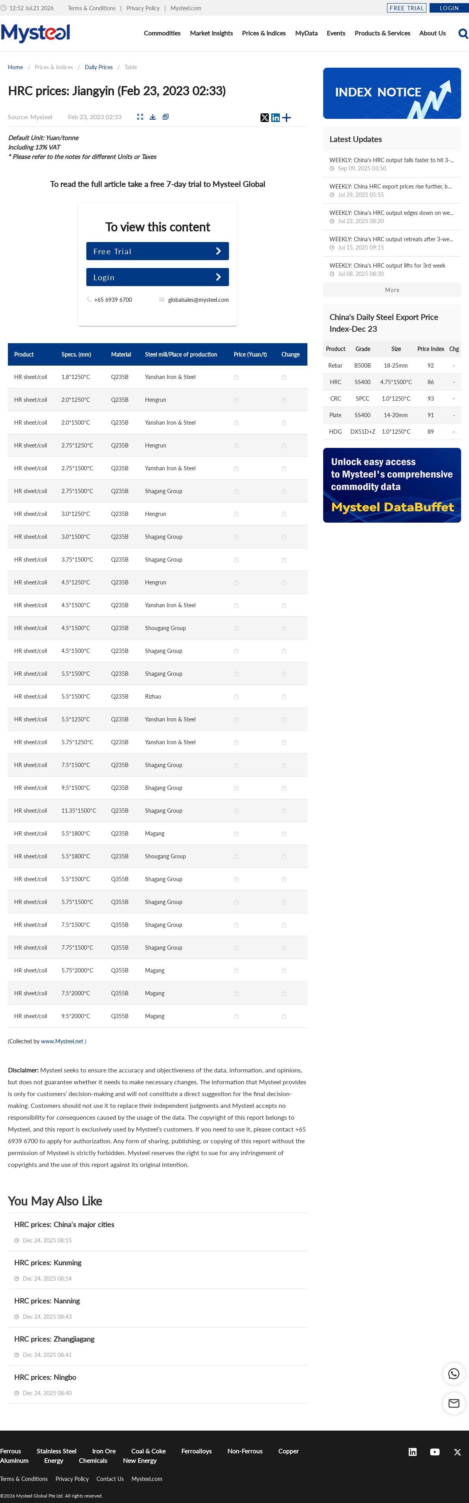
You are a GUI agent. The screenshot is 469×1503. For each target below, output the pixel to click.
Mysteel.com (186, 8)
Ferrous (10, 1451)
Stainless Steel (56, 1451)
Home (15, 67)
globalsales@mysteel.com (198, 299)
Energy (53, 1460)
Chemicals (93, 1460)
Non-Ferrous (244, 1451)
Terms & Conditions (92, 8)
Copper (288, 1451)
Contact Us (111, 1478)
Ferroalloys (196, 1451)
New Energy (139, 1460)
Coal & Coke (148, 1451)
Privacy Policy (144, 8)
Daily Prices (99, 67)
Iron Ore (103, 1451)
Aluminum (14, 1460)
